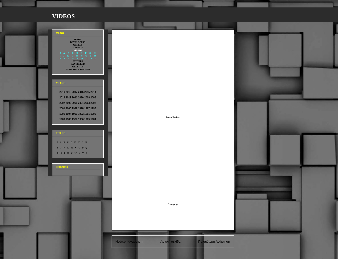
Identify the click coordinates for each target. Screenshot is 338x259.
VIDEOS (63, 16)
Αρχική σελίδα (170, 241)
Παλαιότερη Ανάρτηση (214, 241)
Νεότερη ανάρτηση (129, 241)
